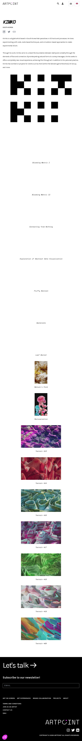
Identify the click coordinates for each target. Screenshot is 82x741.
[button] (62, 3)
